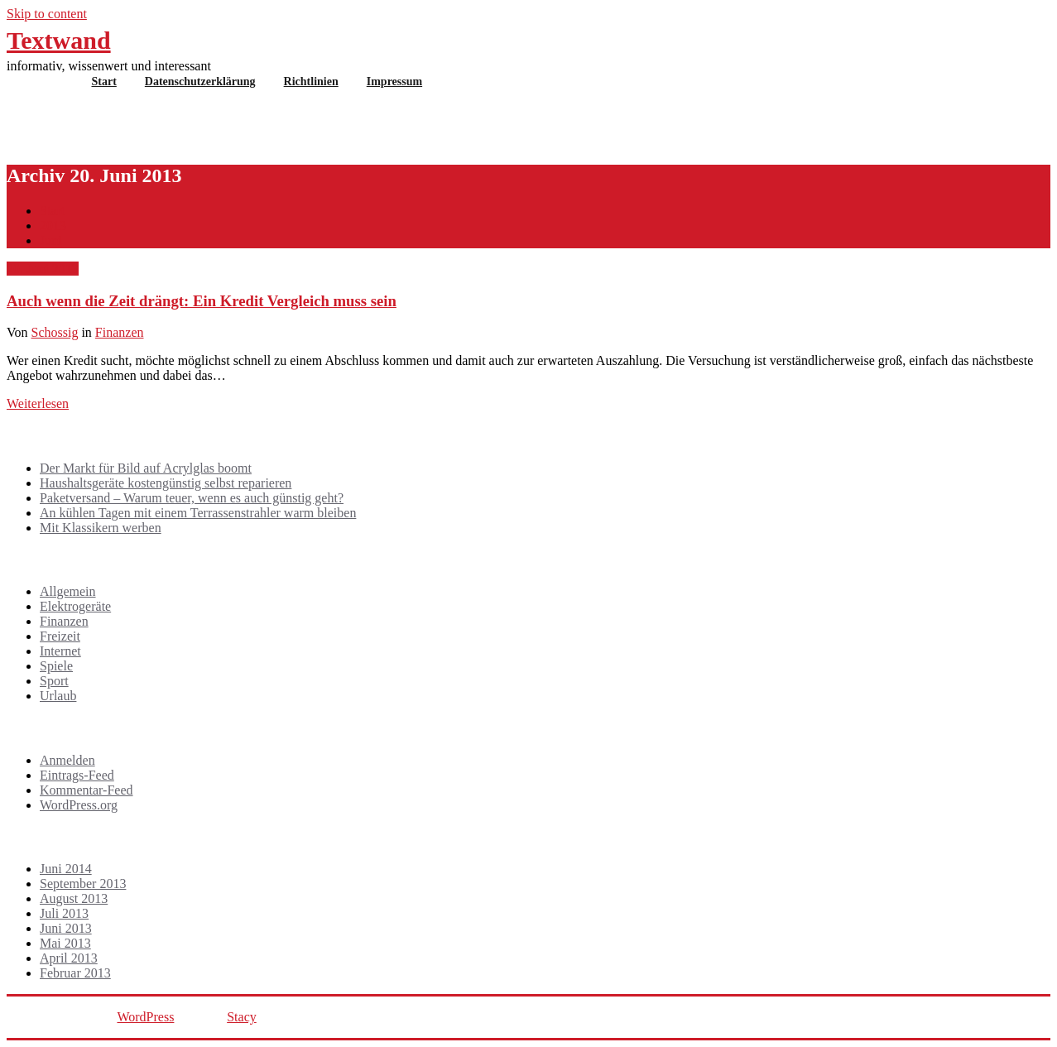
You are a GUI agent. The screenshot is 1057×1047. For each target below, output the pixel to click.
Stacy (242, 1017)
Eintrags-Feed (77, 775)
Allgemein (68, 591)
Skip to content (47, 14)
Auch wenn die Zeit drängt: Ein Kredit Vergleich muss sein (201, 301)
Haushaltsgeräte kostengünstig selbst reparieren (165, 483)
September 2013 (83, 884)
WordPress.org (79, 805)
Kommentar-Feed (86, 790)
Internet (60, 651)
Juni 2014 (66, 869)
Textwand (59, 40)
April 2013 (69, 958)
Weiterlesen (38, 403)
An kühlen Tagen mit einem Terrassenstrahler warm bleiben (198, 513)
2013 (53, 226)
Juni (51, 240)
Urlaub (58, 696)
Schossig (55, 332)
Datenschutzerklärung (200, 81)
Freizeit (60, 636)
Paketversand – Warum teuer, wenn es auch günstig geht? (192, 498)
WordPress (145, 1017)
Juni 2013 (66, 928)
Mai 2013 (65, 943)
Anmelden (67, 760)
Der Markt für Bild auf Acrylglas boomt (146, 468)
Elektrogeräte (75, 606)
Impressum (394, 81)
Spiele (56, 666)
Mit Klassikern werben (100, 528)
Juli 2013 (64, 913)
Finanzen (119, 332)
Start (104, 81)
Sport (54, 681)
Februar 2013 (75, 973)
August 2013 (74, 898)
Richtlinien (311, 81)
